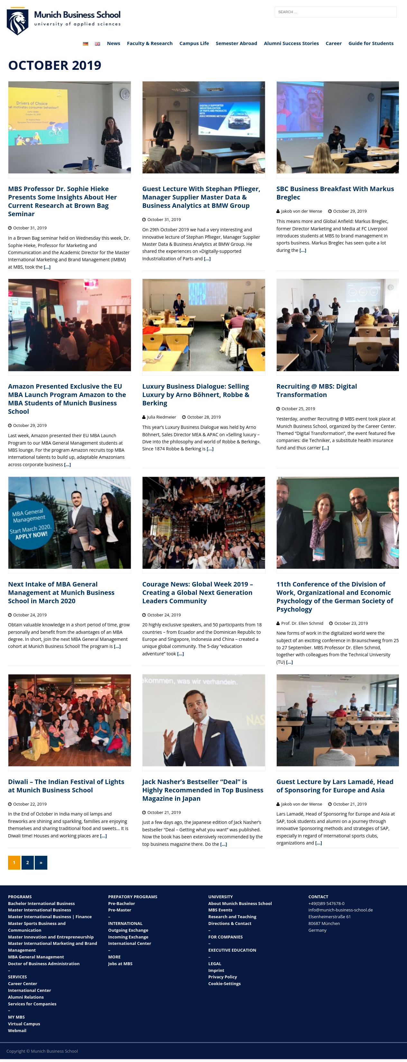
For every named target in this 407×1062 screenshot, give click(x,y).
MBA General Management (36, 957)
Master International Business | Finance (50, 916)
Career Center (22, 983)
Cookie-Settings (224, 983)
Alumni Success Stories (291, 43)
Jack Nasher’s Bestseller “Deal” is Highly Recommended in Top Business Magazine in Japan (203, 790)
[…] (47, 267)
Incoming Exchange (128, 937)
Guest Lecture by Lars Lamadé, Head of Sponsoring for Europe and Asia (334, 785)
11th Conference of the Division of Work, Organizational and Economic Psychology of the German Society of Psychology (334, 597)
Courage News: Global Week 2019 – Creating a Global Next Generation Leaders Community (197, 592)
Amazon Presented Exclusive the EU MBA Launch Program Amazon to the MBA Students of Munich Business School (67, 399)
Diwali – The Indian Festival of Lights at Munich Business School (66, 785)
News (113, 43)
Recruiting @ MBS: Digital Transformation (316, 390)
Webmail (17, 1030)
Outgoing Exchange (128, 930)
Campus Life (194, 43)
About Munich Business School (240, 903)
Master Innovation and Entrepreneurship (51, 937)
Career (334, 43)
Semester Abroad (236, 43)
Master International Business (39, 910)
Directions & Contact (230, 923)
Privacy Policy (222, 977)
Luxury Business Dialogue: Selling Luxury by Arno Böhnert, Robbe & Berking (195, 394)
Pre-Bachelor (121, 903)
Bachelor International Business (41, 903)
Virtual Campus (24, 1024)
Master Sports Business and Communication (37, 926)
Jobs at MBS (120, 963)
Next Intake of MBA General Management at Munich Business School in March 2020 (61, 592)
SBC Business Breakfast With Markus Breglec (335, 192)
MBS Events (220, 910)
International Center (29, 990)
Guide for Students (370, 43)
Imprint (216, 970)
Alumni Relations (26, 997)
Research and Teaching (232, 916)
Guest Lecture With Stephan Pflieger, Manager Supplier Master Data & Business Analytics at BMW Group (201, 197)
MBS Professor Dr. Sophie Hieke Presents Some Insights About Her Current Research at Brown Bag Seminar (62, 201)
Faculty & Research (150, 43)
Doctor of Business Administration (44, 963)
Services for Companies (32, 1004)
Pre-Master (119, 910)
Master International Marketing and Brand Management (52, 946)
